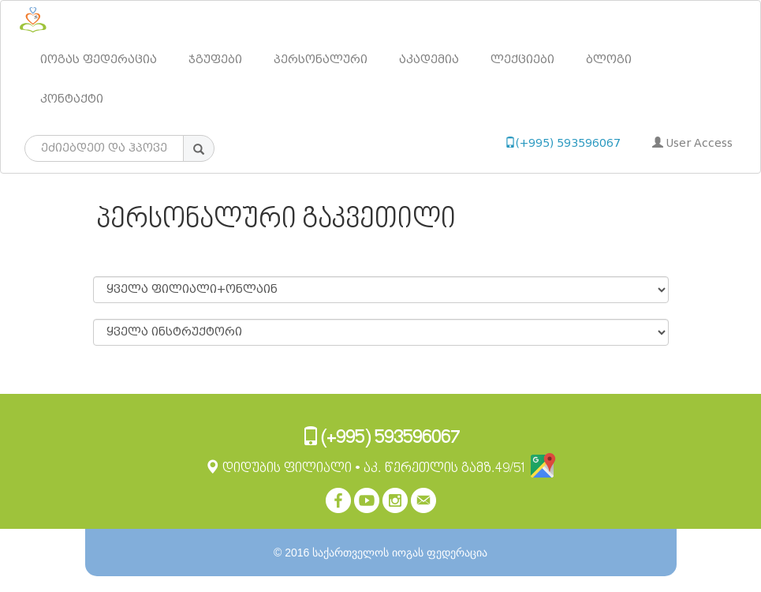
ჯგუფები (215, 59)
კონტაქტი (71, 99)
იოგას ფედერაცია (98, 59)
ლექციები (522, 59)
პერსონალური (320, 59)
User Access (692, 143)
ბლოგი (609, 59)
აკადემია (429, 59)
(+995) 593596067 (563, 143)
